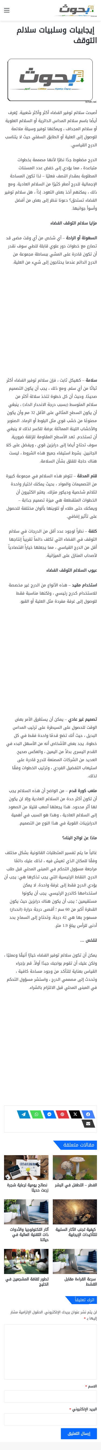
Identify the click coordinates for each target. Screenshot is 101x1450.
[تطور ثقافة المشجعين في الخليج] (26, 1261)
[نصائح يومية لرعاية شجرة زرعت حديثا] (26, 1167)
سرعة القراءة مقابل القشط (80, 1282)
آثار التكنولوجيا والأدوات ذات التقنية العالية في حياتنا (29, 1235)
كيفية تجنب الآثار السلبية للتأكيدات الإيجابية (76, 1232)
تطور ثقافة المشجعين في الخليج (26, 1282)
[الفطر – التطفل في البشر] (75, 1167)
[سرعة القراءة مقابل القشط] (75, 1261)
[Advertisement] (50, 323)
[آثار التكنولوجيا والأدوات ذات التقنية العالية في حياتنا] (26, 1211)
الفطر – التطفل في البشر (76, 1185)
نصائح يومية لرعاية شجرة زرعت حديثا (27, 1188)
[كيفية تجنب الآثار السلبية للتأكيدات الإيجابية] (75, 1211)
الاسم (91, 1386)
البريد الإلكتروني (83, 1409)
